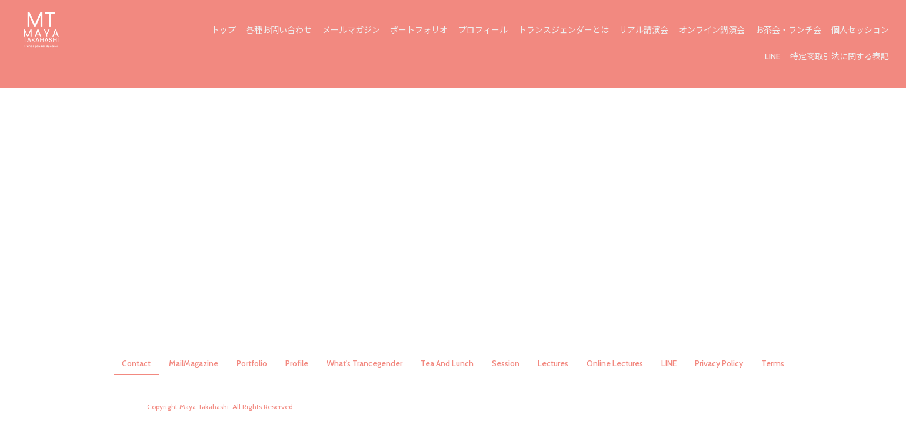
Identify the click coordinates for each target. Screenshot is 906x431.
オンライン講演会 (713, 30)
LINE (773, 57)
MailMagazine (193, 363)
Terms (772, 363)
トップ (228, 30)
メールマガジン (355, 30)
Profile (296, 363)
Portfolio (252, 363)
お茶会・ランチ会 (789, 30)
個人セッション (861, 30)
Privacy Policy (719, 363)
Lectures (553, 363)
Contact (136, 363)
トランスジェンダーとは (565, 30)
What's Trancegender (364, 363)
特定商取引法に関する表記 (840, 57)
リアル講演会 (645, 30)
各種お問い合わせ (283, 30)
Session (505, 363)
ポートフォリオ (422, 30)
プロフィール (486, 30)
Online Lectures (615, 363)
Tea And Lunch (447, 363)
